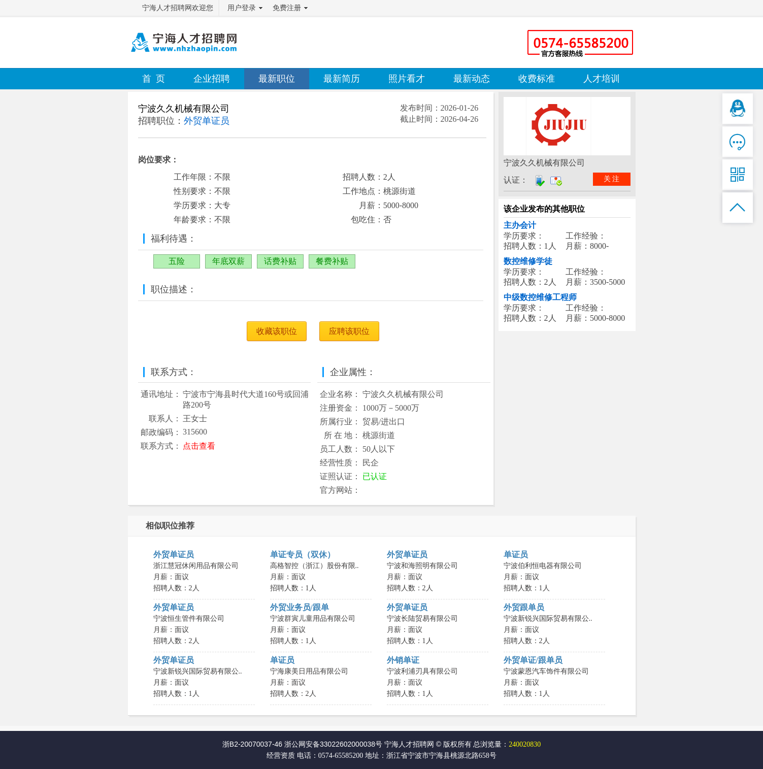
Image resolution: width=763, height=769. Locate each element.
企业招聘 (211, 79)
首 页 (153, 79)
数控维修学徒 (528, 261)
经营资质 (281, 755)
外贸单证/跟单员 (533, 660)
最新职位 (276, 79)
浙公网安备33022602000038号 (333, 744)
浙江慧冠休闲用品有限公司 (196, 566)
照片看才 (406, 79)
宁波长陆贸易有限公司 (422, 618)
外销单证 (403, 660)
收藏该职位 (276, 331)
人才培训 (601, 79)
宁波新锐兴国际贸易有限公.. (548, 618)
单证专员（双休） (302, 554)
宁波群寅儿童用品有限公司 (312, 618)
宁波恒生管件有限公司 (188, 618)
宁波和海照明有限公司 (422, 566)
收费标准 (536, 79)
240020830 (525, 744)
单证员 (516, 554)
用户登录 (241, 8)
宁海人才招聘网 (409, 744)
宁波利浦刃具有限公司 (422, 671)
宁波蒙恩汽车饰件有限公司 (546, 671)
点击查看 (199, 446)
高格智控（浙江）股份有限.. (314, 566)
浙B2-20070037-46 (252, 744)
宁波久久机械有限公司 (183, 109)
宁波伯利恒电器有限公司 (543, 566)
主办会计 (520, 225)
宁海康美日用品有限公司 (309, 671)
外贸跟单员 (524, 607)
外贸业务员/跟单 (299, 607)
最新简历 (341, 79)
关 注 (612, 179)
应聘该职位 (349, 331)
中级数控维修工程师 (540, 297)
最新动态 (471, 79)
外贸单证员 (173, 554)
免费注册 (287, 8)
